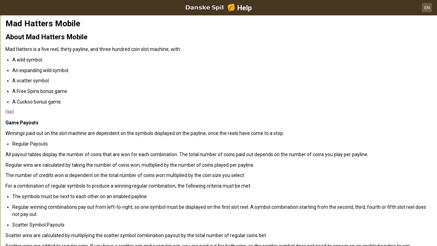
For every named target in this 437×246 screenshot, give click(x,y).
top (9, 111)
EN (427, 7)
